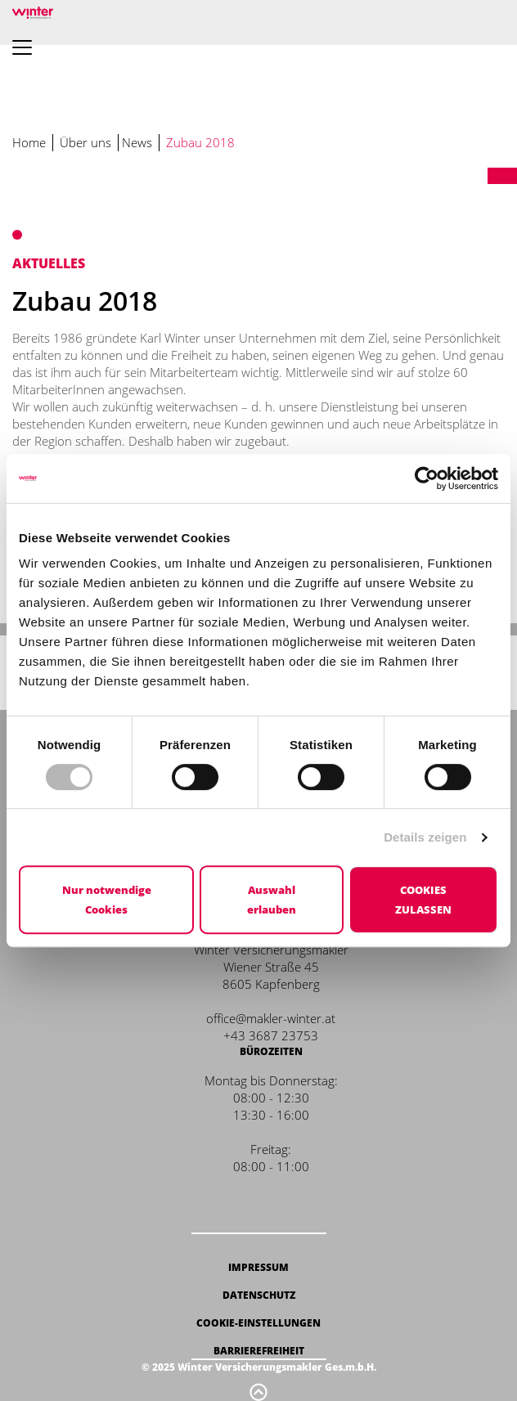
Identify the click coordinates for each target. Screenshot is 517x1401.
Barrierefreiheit (259, 1351)
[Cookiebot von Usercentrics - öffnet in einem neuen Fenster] (426, 478)
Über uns (85, 142)
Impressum (258, 1267)
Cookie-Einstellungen (258, 1323)
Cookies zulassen (423, 899)
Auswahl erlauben (271, 899)
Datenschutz (259, 1295)
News (137, 142)
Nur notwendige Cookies (106, 899)
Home (29, 142)
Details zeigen (425, 837)
